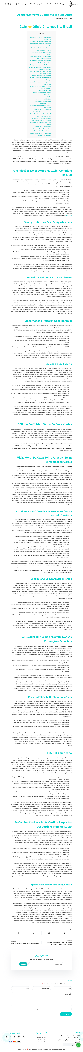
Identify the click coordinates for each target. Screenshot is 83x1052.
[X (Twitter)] (49, 933)
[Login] (5, 4)
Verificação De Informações (43, 126)
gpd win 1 (69, 215)
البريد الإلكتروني (45, 988)
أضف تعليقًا (67, 994)
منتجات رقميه (40, 4)
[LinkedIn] (18, 933)
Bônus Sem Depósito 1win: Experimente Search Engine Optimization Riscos (43, 101)
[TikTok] (23, 1036)
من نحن (24, 4)
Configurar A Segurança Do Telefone (40, 65)
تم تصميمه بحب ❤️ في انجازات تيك (27, 1049)
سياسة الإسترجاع (41, 1041)
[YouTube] (6, 1036)
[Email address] (46, 964)
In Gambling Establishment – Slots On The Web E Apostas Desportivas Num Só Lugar (40, 78)
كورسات (48, 4)
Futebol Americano (45, 73)
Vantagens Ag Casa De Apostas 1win (40, 41)
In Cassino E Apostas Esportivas (41, 118)
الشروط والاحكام (41, 1037)
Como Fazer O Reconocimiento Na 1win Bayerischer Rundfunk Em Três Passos (40, 122)
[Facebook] (64, 933)
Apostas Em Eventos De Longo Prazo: (40, 82)
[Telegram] (10, 1036)
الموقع (27, 988)
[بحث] (10, 4)
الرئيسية (62, 4)
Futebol (49, 97)
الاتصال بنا (17, 4)
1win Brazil (60, 18)
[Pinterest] (33, 933)
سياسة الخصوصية (41, 1039)
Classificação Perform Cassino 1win (40, 48)
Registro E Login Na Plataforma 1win (40, 71)
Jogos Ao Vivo (47, 84)
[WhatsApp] (14, 1036)
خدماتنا (55, 4)
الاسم (69, 988)
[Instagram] (19, 1036)
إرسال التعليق (65, 1014)
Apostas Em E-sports (45, 90)
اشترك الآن (23, 964)
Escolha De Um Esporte (44, 50)
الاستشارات (31, 4)
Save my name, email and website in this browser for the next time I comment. (51, 1009)
